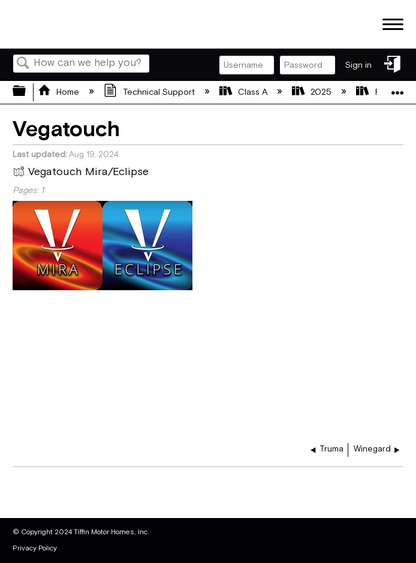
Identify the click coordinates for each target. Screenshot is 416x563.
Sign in (358, 65)
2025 (313, 92)
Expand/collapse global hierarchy (27, 92)
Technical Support (150, 92)
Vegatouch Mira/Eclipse (81, 173)
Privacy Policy (35, 548)
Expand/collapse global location (397, 88)
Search (23, 64)
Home (60, 92)
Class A (244, 92)
